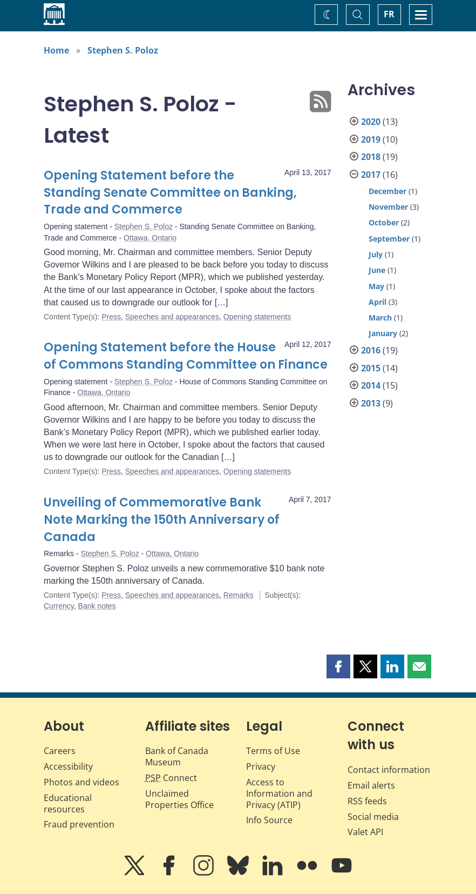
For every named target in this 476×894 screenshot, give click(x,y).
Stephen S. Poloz (122, 50)
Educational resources (68, 803)
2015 (370, 368)
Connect (171, 778)
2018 (370, 157)
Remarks (238, 595)
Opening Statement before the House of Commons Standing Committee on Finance (186, 356)
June (377, 270)
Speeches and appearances (172, 316)
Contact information (389, 770)
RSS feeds (367, 801)
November (388, 207)
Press (111, 316)
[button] (338, 666)
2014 (370, 385)
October (384, 222)
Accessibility (68, 766)
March (380, 317)
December (387, 191)
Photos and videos (81, 782)
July (376, 254)
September (389, 238)
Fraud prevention (79, 824)
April (377, 302)
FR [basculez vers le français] (389, 14)
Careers (60, 751)
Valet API (365, 832)
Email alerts (371, 785)
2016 (370, 350)
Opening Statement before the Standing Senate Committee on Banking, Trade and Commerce (170, 192)
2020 (370, 122)
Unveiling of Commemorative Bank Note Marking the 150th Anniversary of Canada (162, 519)
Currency (59, 606)
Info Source (269, 820)
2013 (370, 403)
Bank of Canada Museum (176, 756)
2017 (370, 175)
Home (56, 50)
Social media (373, 817)
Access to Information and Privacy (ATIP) (279, 793)
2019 (370, 139)
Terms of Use (273, 751)
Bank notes (97, 606)
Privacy (260, 766)
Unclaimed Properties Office (179, 799)
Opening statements (257, 316)
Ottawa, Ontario (150, 237)
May (376, 286)
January (383, 333)
